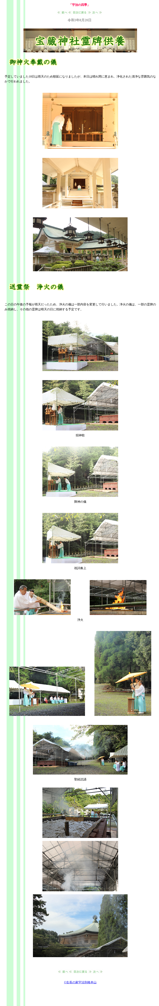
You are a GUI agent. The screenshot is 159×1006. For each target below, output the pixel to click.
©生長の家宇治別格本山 (80, 982)
